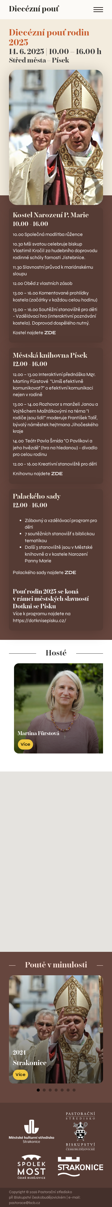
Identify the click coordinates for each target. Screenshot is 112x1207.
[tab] (38, 1090)
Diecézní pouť (34, 9)
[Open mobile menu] (98, 9)
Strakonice (30, 1063)
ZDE (50, 332)
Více (20, 1074)
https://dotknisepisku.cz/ (40, 620)
